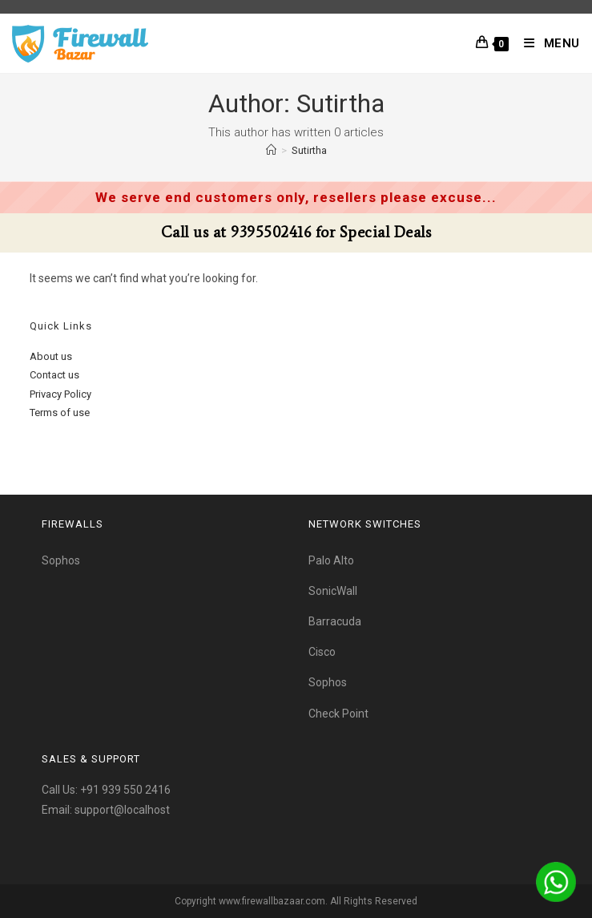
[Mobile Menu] (546, 43)
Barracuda (334, 621)
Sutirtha (309, 150)
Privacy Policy (60, 394)
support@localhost (122, 809)
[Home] (271, 150)
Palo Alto (331, 560)
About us (51, 356)
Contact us (54, 375)
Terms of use (60, 412)
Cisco (322, 651)
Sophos (61, 560)
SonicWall (332, 590)
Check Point (338, 713)
